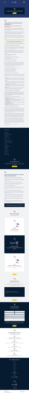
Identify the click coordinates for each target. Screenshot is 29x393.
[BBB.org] (12, 388)
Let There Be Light (14, 166)
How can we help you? (6, 318)
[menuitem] (14, 132)
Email (14, 232)
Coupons (14, 367)
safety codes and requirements (7, 48)
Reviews (14, 368)
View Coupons (14, 274)
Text (12, 232)
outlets (6, 37)
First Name (5, 311)
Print (16, 232)
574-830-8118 (14, 381)
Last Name (16, 311)
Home (14, 362)
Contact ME (14, 369)
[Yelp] (16, 388)
